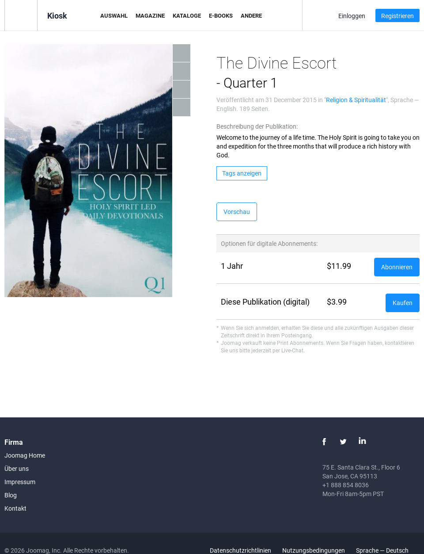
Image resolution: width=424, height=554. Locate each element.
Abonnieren (397, 267)
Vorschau (236, 211)
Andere (251, 15)
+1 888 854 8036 (345, 485)
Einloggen (351, 15)
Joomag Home (24, 455)
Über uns (16, 468)
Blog (10, 495)
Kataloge (187, 15)
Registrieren (397, 15)
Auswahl (114, 15)
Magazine (150, 15)
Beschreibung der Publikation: (257, 126)
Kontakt (15, 508)
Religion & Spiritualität (356, 100)
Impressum (19, 482)
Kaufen (403, 302)
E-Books (221, 15)
